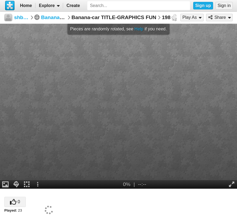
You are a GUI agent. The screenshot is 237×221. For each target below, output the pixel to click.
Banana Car (55, 17)
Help (139, 29)
